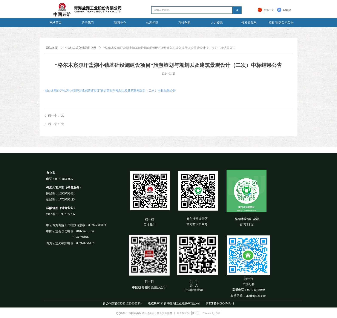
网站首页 (52, 48)
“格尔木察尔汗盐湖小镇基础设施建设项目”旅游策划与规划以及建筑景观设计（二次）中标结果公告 (110, 90)
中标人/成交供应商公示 (80, 48)
